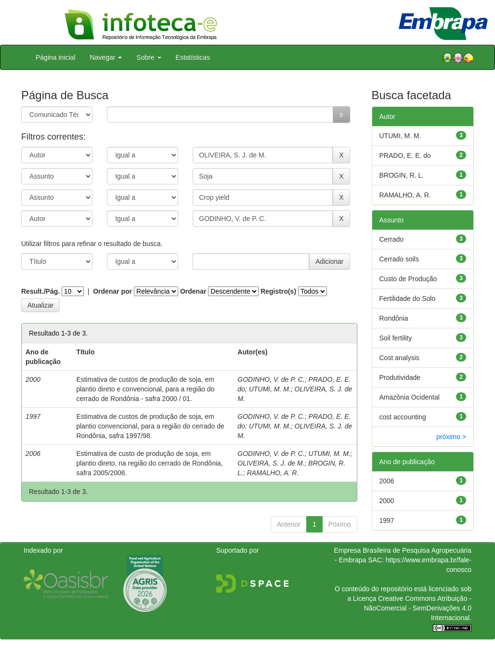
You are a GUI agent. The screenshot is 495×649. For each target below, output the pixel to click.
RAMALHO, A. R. (273, 473)
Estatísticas (193, 57)
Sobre (148, 57)
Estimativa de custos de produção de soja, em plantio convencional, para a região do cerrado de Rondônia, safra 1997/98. (150, 426)
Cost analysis (399, 358)
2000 (386, 501)
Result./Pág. (40, 291)
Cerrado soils (399, 259)
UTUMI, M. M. (270, 389)
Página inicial (56, 57)
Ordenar (193, 291)
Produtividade (400, 377)
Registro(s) (278, 291)
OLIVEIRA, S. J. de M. (270, 463)
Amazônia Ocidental (409, 397)
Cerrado (391, 239)
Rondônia (393, 318)
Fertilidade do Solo (407, 298)
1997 (386, 520)
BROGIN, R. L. (401, 175)
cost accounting (402, 417)
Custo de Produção (408, 279)
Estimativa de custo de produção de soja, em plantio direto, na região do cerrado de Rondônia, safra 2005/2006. (149, 463)
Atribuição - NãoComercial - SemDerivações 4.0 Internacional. (417, 608)
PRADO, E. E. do (405, 155)
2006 (386, 481)
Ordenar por (112, 291)
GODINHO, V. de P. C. (271, 379)
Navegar (106, 57)
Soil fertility (395, 338)
